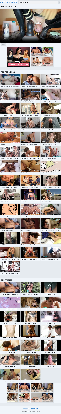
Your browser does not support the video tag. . (30, 26)
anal (4, 44)
